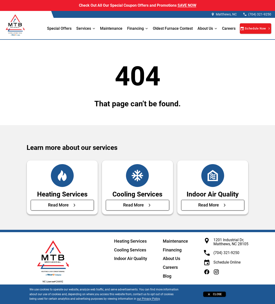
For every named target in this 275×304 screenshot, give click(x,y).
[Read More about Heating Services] (62, 205)
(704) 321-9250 (259, 14)
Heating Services (130, 241)
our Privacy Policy (148, 298)
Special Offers (59, 28)
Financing (135, 28)
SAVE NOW (187, 5)
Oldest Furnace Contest (173, 28)
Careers (229, 28)
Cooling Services (130, 249)
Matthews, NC (226, 14)
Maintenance (111, 28)
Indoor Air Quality (130, 258)
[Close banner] (214, 294)
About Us (171, 258)
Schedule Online (227, 262)
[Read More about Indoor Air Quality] (212, 205)
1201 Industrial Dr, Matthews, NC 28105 (230, 242)
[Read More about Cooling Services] (137, 205)
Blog (167, 276)
